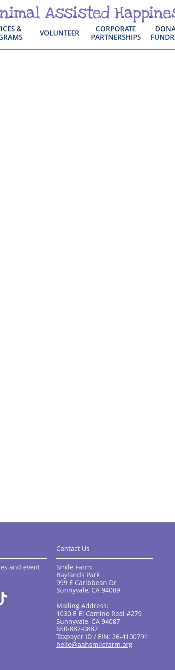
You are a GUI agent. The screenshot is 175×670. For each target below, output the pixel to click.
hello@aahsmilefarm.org (94, 644)
